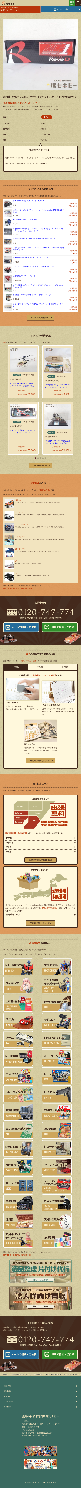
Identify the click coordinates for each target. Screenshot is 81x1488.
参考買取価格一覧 (18, 1374)
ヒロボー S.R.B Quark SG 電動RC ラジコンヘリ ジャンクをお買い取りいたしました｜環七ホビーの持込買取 (23, 384)
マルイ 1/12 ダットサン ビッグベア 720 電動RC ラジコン (33, 267)
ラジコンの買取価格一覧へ (40, 318)
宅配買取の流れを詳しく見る (40, 923)
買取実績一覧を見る (40, 465)
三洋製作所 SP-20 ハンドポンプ (24, 276)
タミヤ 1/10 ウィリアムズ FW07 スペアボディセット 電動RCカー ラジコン (38, 305)
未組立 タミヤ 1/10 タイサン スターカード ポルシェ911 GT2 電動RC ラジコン (38, 211)
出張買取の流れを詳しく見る (40, 761)
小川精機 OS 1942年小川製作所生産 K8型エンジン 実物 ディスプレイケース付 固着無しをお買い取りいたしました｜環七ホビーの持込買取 (57, 442)
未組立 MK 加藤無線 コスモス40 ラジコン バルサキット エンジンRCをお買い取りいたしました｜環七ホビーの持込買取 (23, 431)
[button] (35, 458)
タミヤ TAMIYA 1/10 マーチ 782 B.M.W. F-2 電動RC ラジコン (34, 238)
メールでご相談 (62, 9)
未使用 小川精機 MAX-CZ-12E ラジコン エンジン (30, 257)
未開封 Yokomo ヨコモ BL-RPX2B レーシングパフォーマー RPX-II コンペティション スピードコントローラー (38, 230)
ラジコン (47, 117)
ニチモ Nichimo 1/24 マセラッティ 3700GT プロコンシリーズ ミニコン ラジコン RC (38, 286)
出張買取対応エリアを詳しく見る (40, 860)
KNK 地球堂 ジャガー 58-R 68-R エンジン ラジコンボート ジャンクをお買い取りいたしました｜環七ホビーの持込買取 (57, 386)
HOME (5, 1374)
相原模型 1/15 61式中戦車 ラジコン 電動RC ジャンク (32, 295)
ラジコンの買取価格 (35, 1374)
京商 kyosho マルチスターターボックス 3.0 (28, 201)
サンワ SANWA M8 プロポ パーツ (25, 219)
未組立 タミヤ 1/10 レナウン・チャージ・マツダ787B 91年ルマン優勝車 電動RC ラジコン (38, 249)
